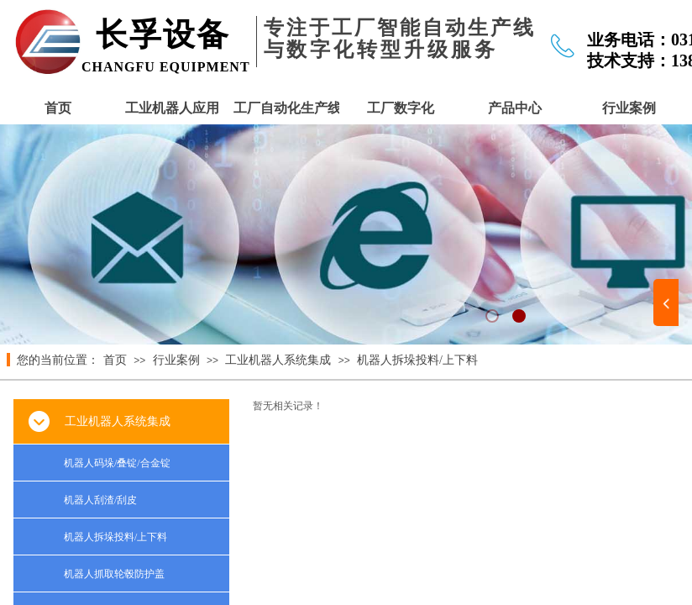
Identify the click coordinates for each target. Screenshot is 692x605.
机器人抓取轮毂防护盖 (114, 574)
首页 (58, 108)
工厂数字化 (400, 108)
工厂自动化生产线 (286, 108)
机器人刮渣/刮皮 (100, 500)
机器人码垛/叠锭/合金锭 (117, 463)
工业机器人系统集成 (278, 360)
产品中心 (515, 108)
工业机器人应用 (172, 108)
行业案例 (629, 108)
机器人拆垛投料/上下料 (417, 360)
